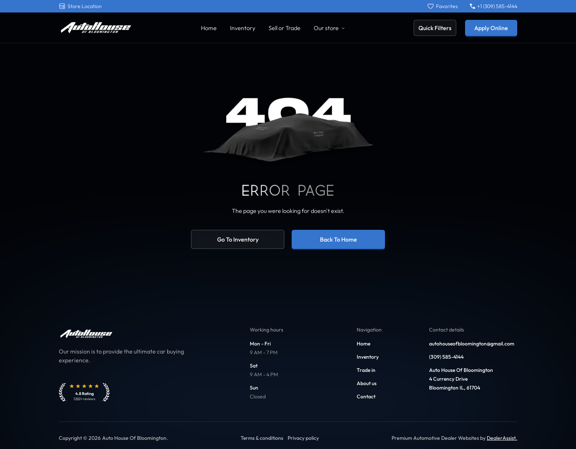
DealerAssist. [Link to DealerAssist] (502, 438)
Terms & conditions (262, 438)
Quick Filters (434, 28)
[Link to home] (95, 28)
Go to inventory (238, 239)
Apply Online (491, 28)
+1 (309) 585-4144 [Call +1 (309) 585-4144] (493, 6)
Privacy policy (303, 438)
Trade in (366, 370)
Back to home (338, 239)
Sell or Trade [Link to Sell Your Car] (284, 28)
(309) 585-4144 (446, 357)
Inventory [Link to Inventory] (242, 28)
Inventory (368, 357)
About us (367, 383)
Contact (366, 396)
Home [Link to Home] (209, 28)
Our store (329, 28)
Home (363, 343)
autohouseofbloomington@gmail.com (471, 343)
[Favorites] (443, 6)
